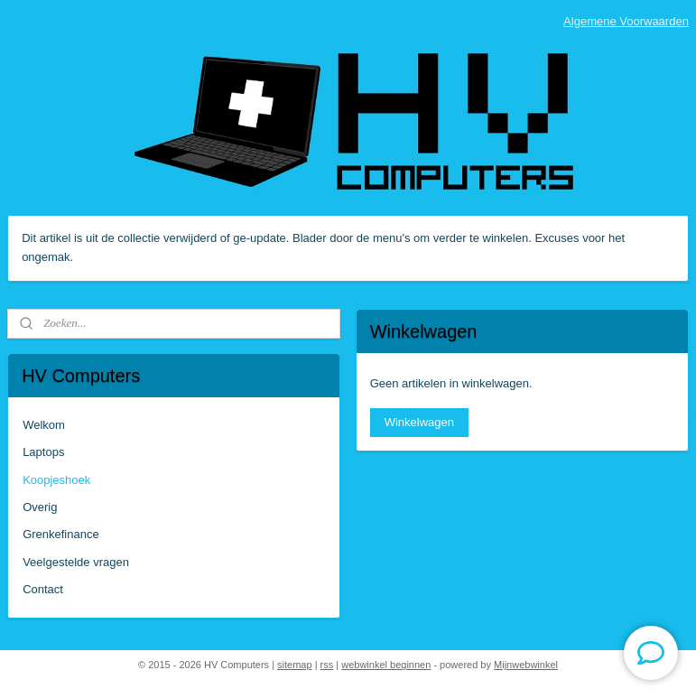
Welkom (44, 425)
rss (327, 664)
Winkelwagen (419, 422)
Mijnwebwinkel (526, 664)
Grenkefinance (61, 534)
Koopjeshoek (56, 480)
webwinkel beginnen (386, 664)
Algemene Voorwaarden (626, 21)
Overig (40, 507)
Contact (43, 589)
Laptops (43, 452)
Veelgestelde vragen (76, 562)
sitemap (294, 664)
